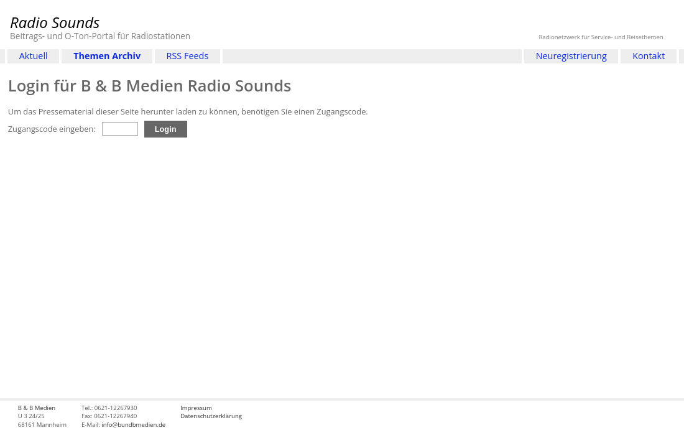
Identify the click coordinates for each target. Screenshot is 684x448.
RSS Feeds (188, 56)
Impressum (196, 408)
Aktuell (33, 56)
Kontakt (648, 56)
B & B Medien (36, 408)
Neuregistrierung (571, 56)
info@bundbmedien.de (133, 425)
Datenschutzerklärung (211, 416)
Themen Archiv (107, 56)
